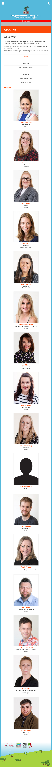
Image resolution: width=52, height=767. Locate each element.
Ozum (12, 752)
